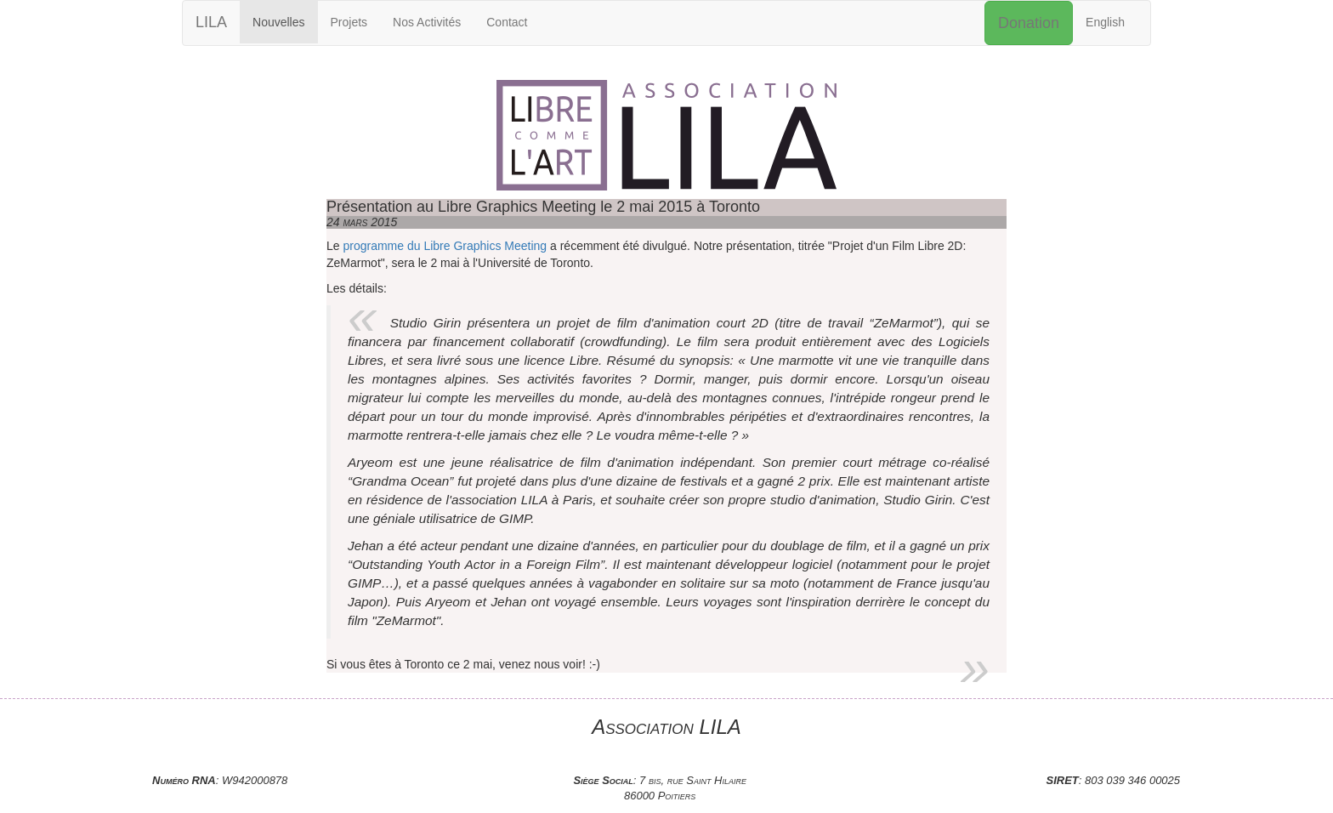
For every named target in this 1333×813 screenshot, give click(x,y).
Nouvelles (278, 22)
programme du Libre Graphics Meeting (445, 246)
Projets (349, 22)
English (1105, 22)
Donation (1028, 22)
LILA (211, 22)
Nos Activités (427, 22)
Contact (506, 22)
